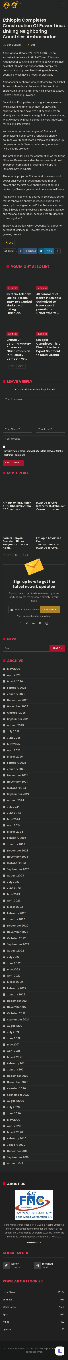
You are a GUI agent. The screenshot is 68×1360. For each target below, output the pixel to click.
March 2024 (15, 831)
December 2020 (17, 1076)
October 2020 (16, 1088)
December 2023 (17, 850)
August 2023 (15, 875)
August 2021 (15, 1026)
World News (9, 1307)
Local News (9, 1292)
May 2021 (13, 1044)
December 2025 (17, 700)
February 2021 (16, 1063)
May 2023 (13, 894)
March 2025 (15, 756)
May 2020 (13, 1120)
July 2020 (13, 1107)
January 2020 (16, 1145)
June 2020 (14, 1113)
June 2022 (14, 963)
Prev (11, 366)
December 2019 (17, 1151)
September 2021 (18, 1019)
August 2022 (15, 950)
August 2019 (15, 1163)
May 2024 (13, 819)
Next (21, 366)
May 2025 (13, 744)
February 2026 (16, 688)
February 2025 (16, 763)
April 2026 (13, 675)
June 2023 (14, 888)
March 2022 (15, 982)
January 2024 (16, 844)
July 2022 (13, 957)
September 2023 (18, 869)
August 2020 (15, 1101)
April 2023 (13, 900)
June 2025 (14, 738)
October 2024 (16, 788)
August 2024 (15, 800)
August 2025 (15, 725)
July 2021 (13, 1032)
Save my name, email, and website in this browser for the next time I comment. (33, 453)
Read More (34, 1242)
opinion (7, 1329)
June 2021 (13, 1038)
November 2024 (17, 781)
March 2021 (14, 1057)
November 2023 (17, 857)
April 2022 (13, 975)
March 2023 (15, 907)
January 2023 (16, 919)
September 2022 (18, 944)
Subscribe (50, 609)
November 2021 (17, 1007)
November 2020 (17, 1082)
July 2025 (13, 731)
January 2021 (15, 1069)
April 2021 (13, 1051)
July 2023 (13, 882)
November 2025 (17, 706)
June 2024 (14, 813)
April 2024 (14, 825)
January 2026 (16, 694)
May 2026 (13, 669)
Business (12, 288)
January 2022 (16, 994)
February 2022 (16, 988)
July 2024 (13, 806)
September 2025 (18, 719)
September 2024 (18, 794)
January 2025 (16, 769)
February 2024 (16, 838)
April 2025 (13, 750)
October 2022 (16, 938)
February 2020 (16, 1138)
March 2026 (15, 681)
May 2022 (13, 969)
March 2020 (15, 1132)
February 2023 (16, 913)
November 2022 (17, 932)
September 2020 (18, 1095)
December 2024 (17, 775)
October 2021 (16, 1013)
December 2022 (17, 925)
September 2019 (18, 1157)
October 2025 (16, 713)
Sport (6, 1314)
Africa (6, 1321)
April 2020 (14, 1126)
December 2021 (17, 1001)
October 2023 (16, 863)
